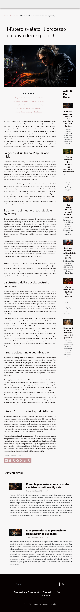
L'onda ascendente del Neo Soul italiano (68, 292)
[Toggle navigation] (7, 4)
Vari (60, 592)
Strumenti (33, 592)
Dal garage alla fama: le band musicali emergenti (68, 211)
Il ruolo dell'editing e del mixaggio (29, 108)
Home (6, 15)
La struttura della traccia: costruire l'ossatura (29, 104)
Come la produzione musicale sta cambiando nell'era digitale (68, 118)
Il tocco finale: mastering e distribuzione (29, 112)
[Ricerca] (37, 584)
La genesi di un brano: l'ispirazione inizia (29, 97)
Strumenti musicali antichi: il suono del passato (68, 333)
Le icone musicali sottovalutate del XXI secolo (69, 253)
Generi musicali (46, 594)
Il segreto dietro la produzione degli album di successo (46, 532)
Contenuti (30, 94)
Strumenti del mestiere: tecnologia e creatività (29, 101)
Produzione (14, 15)
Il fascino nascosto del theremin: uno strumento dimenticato (68, 164)
